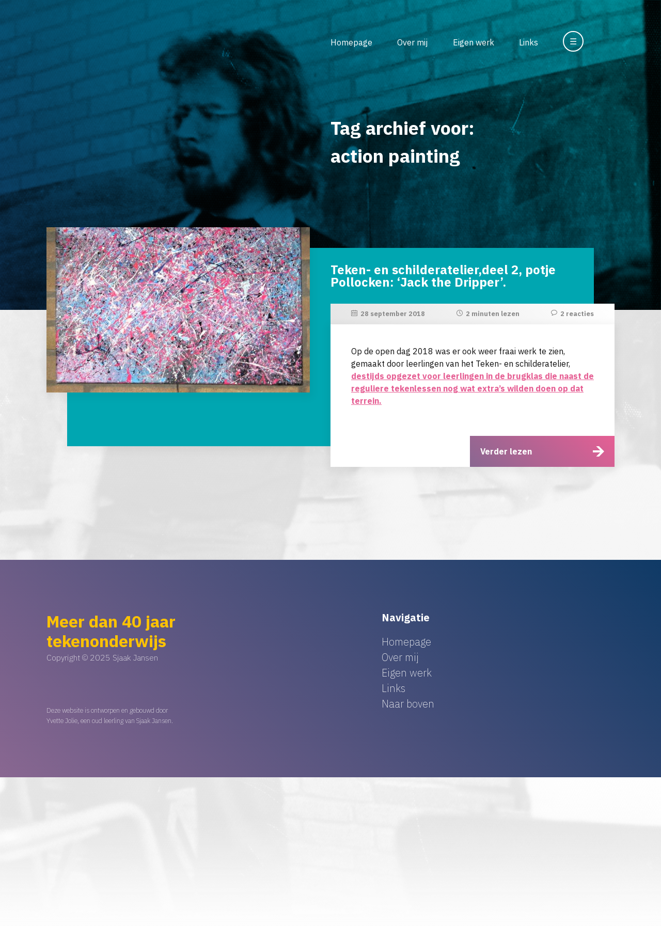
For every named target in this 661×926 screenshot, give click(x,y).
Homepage (351, 42)
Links (528, 42)
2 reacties (577, 313)
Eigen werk (473, 42)
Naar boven (408, 704)
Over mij (412, 42)
